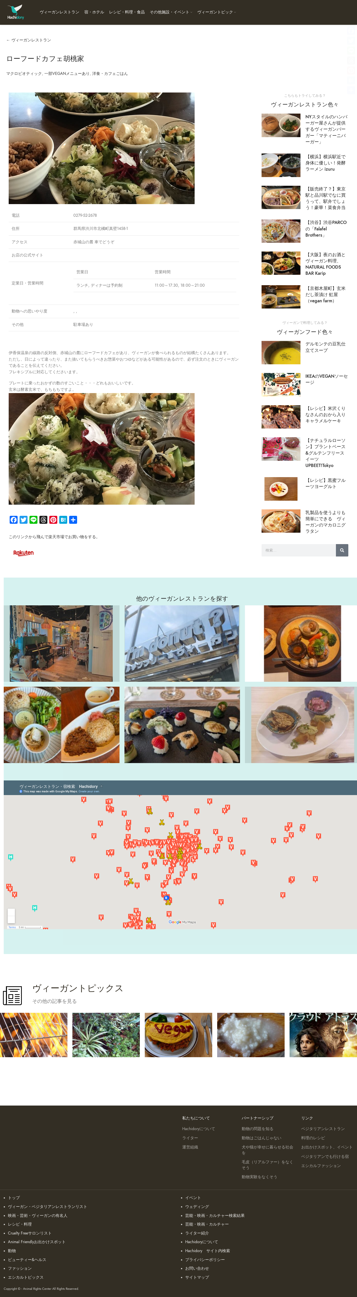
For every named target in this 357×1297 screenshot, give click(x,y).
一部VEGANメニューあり (67, 73)
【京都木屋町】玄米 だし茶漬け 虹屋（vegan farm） (325, 294)
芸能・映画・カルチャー (207, 1224)
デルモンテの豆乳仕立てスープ (325, 347)
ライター (190, 1138)
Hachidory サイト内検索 (207, 1251)
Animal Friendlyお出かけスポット (37, 1242)
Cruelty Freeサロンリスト (30, 1233)
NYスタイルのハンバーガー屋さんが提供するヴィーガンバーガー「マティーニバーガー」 (326, 129)
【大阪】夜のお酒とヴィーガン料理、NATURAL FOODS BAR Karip (325, 264)
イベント (193, 1198)
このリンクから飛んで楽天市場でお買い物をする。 (54, 537)
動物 (12, 1251)
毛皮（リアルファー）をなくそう (267, 1164)
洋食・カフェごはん (110, 73)
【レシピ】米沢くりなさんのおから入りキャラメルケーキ (325, 414)
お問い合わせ (197, 1268)
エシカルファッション (321, 1166)
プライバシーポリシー (205, 1260)
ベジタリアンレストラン (323, 1129)
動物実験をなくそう (259, 1177)
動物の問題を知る (257, 1129)
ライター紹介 (197, 1233)
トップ (14, 1198)
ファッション (20, 1268)
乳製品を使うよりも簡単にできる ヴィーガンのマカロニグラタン (325, 521)
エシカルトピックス (26, 1277)
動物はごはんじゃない (261, 1138)
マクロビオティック (24, 73)
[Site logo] (15, 12)
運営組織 (190, 1147)
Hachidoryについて (198, 1129)
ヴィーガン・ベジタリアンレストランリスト (47, 1206)
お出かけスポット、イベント (327, 1147)
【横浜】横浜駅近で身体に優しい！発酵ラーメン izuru (325, 163)
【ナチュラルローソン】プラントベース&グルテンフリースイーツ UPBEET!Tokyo (325, 452)
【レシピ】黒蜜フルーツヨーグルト (325, 483)
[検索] (342, 550)
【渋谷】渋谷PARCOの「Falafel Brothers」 (326, 228)
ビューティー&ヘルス (27, 1260)
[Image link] (23, 552)
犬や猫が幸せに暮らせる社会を (267, 1149)
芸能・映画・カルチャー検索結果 (215, 1215)
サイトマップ (197, 1277)
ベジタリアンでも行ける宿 (325, 1156)
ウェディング (197, 1206)
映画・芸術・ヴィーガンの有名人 (37, 1215)
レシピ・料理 (20, 1224)
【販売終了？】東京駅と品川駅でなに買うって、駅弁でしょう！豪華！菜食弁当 (325, 198)
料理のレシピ (313, 1138)
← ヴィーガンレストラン (28, 40)
